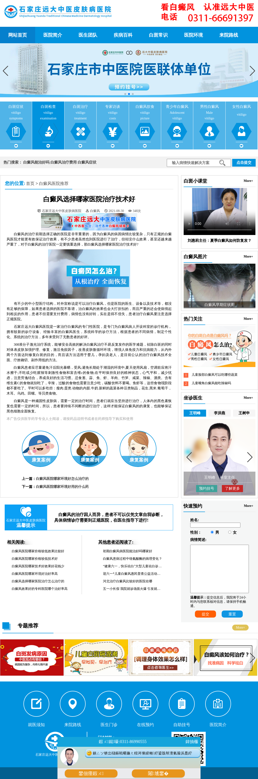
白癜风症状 (87, 162)
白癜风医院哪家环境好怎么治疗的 (62, 479)
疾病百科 (123, 35)
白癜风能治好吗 (36, 162)
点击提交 (243, 162)
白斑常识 (158, 35)
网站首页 (17, 35)
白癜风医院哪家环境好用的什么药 (62, 487)
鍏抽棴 (192, 741)
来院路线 (228, 35)
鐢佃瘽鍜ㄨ (91, 773)
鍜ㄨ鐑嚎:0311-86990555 (122, 741)
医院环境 (193, 35)
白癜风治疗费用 (63, 162)
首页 (30, 183)
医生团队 (88, 35)
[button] (252, 71)
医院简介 (52, 35)
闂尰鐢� (158, 773)
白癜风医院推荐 (53, 183)
